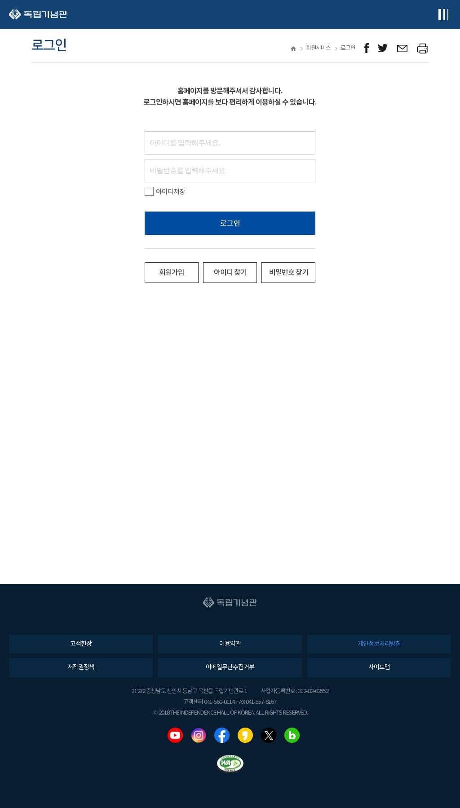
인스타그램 (198, 735)
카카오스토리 (245, 735)
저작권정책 (80, 667)
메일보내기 (402, 48)
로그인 (230, 224)
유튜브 (175, 735)
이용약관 (230, 644)
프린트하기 (423, 48)
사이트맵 (379, 667)
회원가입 (171, 273)
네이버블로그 (292, 735)
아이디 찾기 (230, 273)
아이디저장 (165, 192)
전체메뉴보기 (443, 14)
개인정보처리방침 (379, 644)
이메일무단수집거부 (230, 667)
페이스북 (222, 735)
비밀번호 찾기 (288, 273)
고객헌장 (81, 644)
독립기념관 (38, 14)
